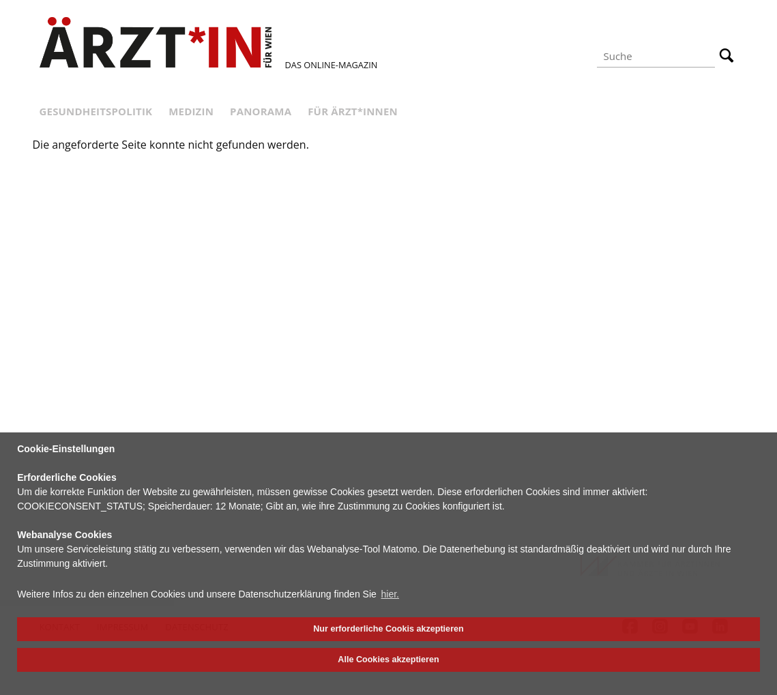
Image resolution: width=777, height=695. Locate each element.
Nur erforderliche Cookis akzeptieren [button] (388, 629)
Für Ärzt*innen (353, 111)
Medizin (191, 111)
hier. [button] (390, 594)
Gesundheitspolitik (96, 111)
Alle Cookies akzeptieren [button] (388, 659)
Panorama (260, 111)
